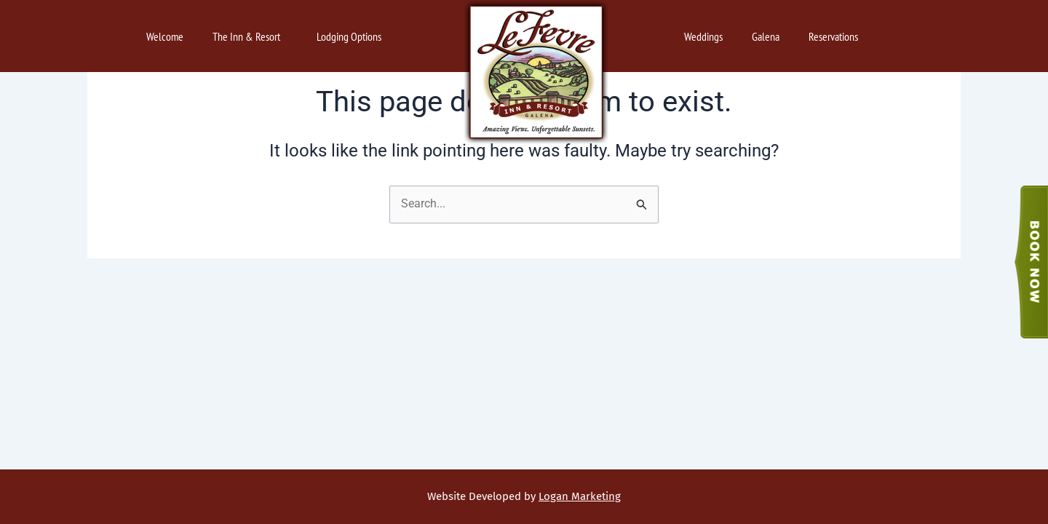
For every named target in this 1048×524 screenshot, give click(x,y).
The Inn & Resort (250, 36)
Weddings (703, 36)
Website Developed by (524, 496)
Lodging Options (353, 36)
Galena (765, 36)
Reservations (837, 36)
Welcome (164, 36)
